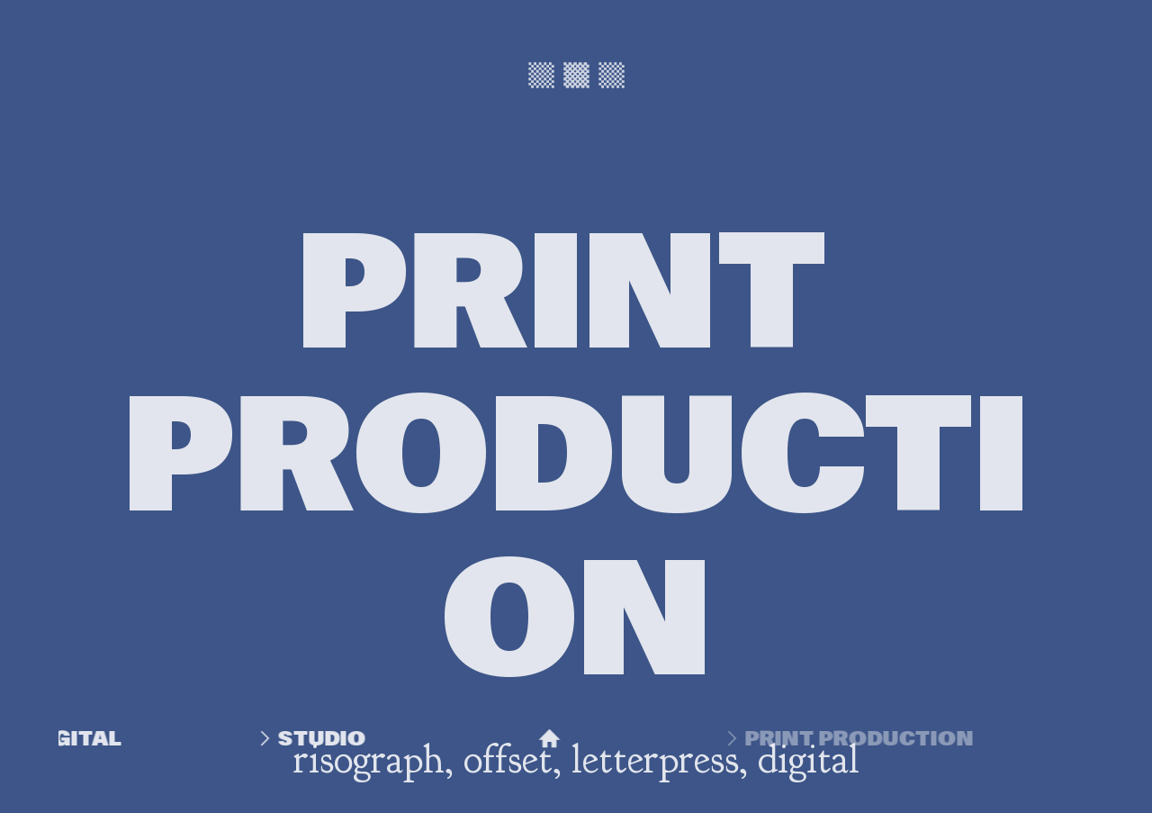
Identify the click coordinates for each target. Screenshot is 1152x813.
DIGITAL (69, 738)
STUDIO (354, 738)
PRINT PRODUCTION (851, 738)
